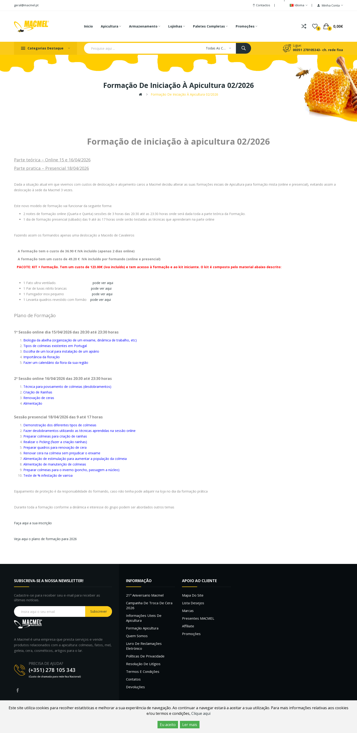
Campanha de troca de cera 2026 (149, 605)
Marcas (188, 610)
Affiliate (188, 626)
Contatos (133, 679)
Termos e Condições (142, 671)
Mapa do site (192, 595)
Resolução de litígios (143, 663)
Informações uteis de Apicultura (143, 618)
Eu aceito (168, 724)
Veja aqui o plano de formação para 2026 (45, 539)
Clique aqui (200, 713)
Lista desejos (193, 603)
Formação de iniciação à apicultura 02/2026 (184, 94)
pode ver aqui (103, 283)
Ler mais (189, 724)
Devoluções (135, 686)
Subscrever (98, 611)
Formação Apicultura (142, 628)
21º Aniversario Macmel (145, 595)
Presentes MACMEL (198, 618)
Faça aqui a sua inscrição (33, 523)
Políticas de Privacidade (145, 656)
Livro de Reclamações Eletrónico (144, 646)
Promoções (191, 633)
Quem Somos (137, 635)
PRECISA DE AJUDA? (46, 663)
